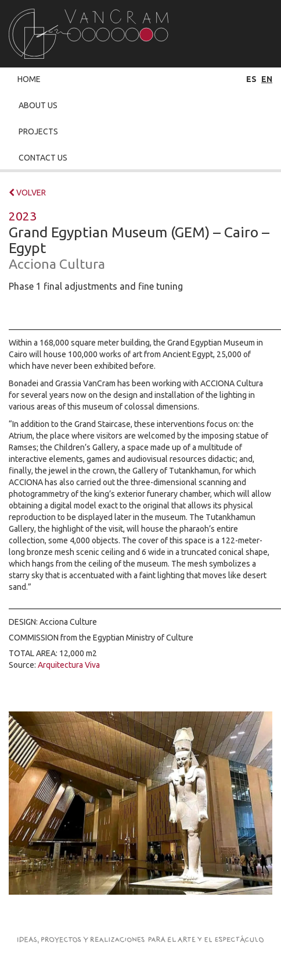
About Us (38, 105)
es (251, 79)
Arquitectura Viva (69, 665)
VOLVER (27, 192)
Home (29, 79)
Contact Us (43, 157)
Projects (38, 131)
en (266, 79)
